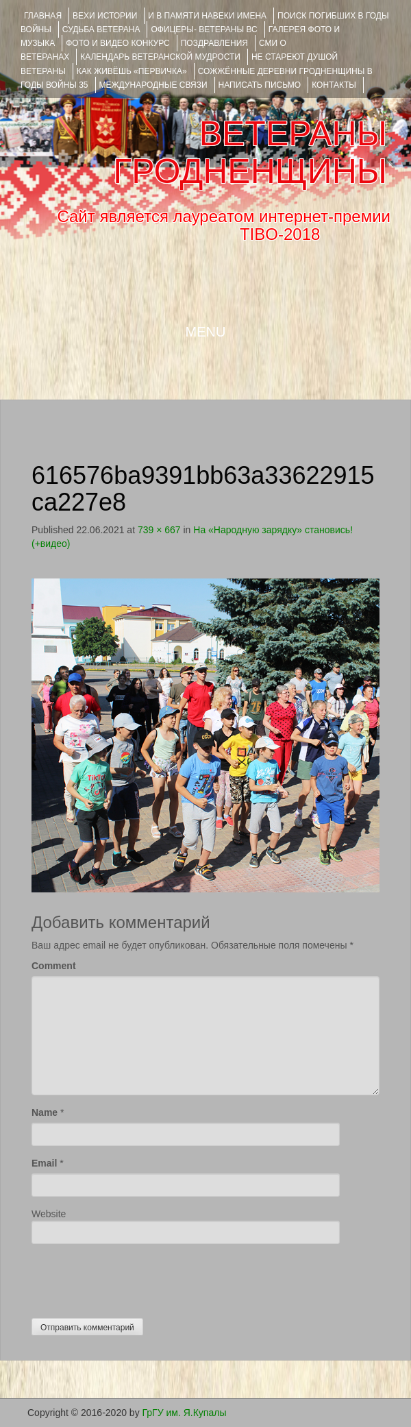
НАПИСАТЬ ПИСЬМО (260, 85)
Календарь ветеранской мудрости (160, 57)
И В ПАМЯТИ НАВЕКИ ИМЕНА (207, 16)
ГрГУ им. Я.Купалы (184, 1412)
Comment (54, 965)
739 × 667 (159, 529)
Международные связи (153, 85)
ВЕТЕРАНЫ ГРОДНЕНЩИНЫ (250, 152)
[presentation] (136, 1277)
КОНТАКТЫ (334, 85)
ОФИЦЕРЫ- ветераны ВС (204, 29)
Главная (43, 16)
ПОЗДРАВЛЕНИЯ (214, 43)
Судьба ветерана (101, 29)
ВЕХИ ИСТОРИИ (105, 16)
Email (44, 1163)
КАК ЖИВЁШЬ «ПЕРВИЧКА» (132, 71)
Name (45, 1112)
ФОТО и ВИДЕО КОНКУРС (117, 43)
